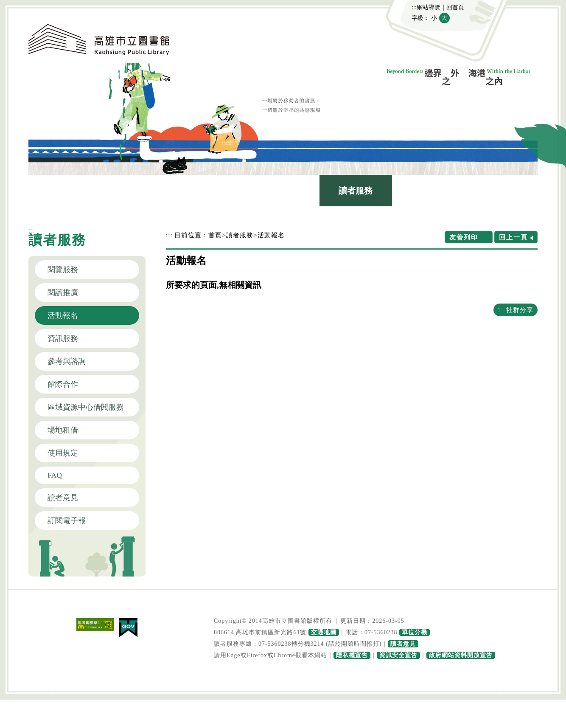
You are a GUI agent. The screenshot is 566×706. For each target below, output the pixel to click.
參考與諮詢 (67, 361)
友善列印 (463, 237)
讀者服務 (356, 190)
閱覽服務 (63, 269)
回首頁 (455, 7)
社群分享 (519, 309)
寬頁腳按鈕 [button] (283, 692)
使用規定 (63, 453)
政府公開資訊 (428, 190)
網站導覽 (428, 7)
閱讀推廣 (63, 292)
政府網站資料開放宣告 (461, 655)
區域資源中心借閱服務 (86, 407)
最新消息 (137, 190)
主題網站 (501, 190)
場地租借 (63, 430)
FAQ (55, 475)
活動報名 (63, 315)
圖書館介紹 (210, 190)
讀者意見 (63, 497)
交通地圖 (323, 632)
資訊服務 (63, 338)
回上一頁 (513, 237)
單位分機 (414, 632)
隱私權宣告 (352, 655)
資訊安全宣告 (398, 655)
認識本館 (65, 190)
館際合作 (63, 384)
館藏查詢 (283, 190)
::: (414, 7)
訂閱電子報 (67, 520)
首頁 (215, 235)
